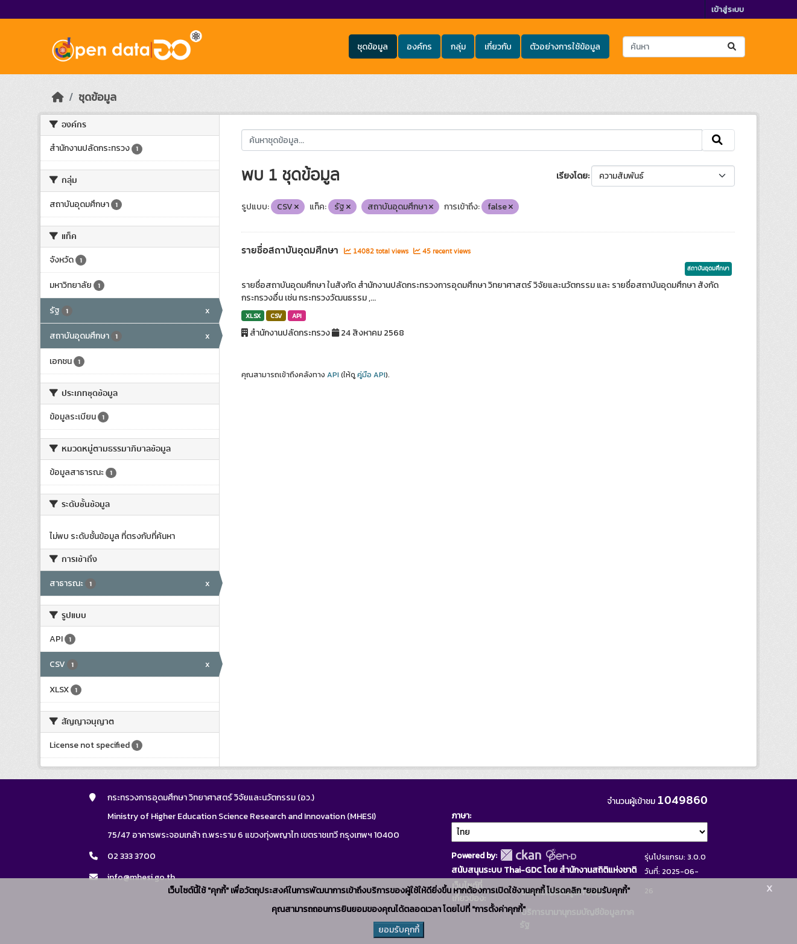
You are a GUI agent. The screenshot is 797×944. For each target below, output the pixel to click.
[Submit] (733, 46)
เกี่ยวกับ (498, 46)
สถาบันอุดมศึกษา (708, 268)
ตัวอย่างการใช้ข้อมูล (565, 46)
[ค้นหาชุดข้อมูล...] (684, 46)
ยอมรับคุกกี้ (398, 929)
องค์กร (419, 46)
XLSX (253, 316)
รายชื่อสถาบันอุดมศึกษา (291, 250)
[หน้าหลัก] (58, 97)
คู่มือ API (371, 374)
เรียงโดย (572, 176)
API (297, 316)
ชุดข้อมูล (372, 46)
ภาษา (460, 815)
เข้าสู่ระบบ (727, 9)
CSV (276, 316)
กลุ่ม (458, 46)
